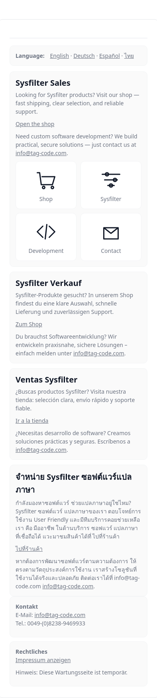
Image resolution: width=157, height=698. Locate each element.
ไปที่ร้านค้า (29, 548)
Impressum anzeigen (43, 660)
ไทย (129, 55)
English (59, 55)
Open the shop (35, 124)
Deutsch (84, 55)
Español (109, 55)
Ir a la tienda (32, 420)
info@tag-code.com (41, 153)
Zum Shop (29, 324)
